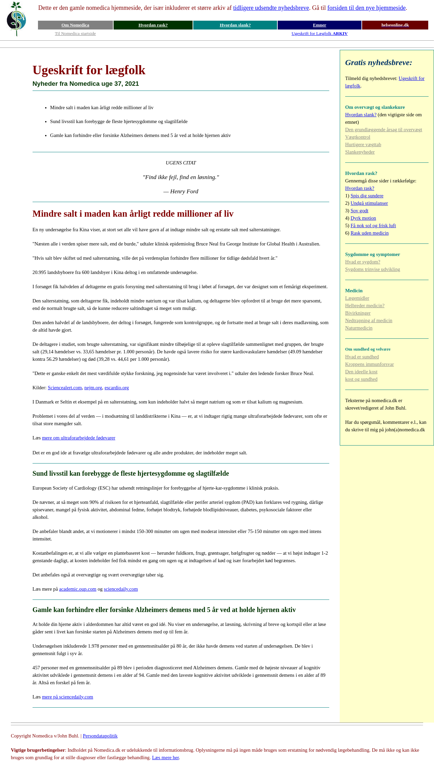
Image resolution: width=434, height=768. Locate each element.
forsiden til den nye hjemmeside (367, 7)
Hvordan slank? (235, 24)
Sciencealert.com (65, 387)
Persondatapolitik (100, 736)
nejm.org (93, 387)
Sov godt (360, 210)
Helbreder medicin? (364, 305)
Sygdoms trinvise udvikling (372, 269)
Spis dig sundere (367, 195)
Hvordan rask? (152, 24)
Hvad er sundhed (362, 356)
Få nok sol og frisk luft (373, 225)
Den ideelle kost (361, 371)
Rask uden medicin (370, 233)
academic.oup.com (77, 589)
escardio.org (116, 387)
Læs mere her (165, 757)
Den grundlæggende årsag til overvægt (383, 129)
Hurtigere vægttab (363, 144)
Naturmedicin (359, 328)
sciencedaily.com (121, 589)
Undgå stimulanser (369, 203)
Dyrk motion (363, 218)
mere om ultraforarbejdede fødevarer (78, 437)
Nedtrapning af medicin (368, 320)
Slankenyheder (360, 152)
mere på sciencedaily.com (67, 697)
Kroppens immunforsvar (369, 364)
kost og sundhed (361, 379)
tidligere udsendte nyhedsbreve (271, 7)
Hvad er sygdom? (362, 261)
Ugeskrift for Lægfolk (320, 33)
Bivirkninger (358, 313)
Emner (319, 24)
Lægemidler (357, 298)
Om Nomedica (75, 24)
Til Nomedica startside (75, 33)
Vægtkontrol (357, 137)
